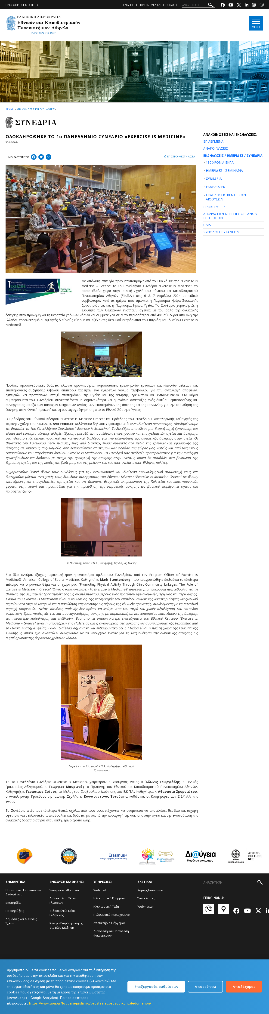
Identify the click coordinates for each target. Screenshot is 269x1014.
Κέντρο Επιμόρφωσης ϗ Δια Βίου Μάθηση (66, 925)
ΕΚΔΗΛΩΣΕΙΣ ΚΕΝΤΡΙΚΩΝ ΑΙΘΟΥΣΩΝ (226, 197)
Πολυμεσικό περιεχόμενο (111, 915)
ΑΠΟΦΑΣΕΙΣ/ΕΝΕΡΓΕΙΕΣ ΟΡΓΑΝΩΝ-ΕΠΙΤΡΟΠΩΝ (230, 216)
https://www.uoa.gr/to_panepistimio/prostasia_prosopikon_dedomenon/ (90, 1003)
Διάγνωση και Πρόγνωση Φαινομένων (111, 933)
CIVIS (207, 225)
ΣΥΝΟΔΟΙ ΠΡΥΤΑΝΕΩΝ (221, 232)
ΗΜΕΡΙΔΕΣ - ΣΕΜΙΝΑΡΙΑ (224, 170)
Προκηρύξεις (15, 911)
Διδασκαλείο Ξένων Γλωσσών (63, 900)
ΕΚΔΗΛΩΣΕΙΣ (216, 186)
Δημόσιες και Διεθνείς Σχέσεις (21, 921)
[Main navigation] (255, 23)
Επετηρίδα (13, 902)
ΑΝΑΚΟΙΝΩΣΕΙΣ (215, 148)
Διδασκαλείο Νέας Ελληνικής (62, 913)
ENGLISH (128, 5)
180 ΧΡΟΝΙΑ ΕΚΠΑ (220, 162)
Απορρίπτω (205, 986)
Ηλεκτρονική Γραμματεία (111, 898)
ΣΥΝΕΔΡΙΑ (214, 178)
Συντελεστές (146, 898)
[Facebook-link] (223, 5)
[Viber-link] (262, 5)
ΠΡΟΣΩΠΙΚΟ (14, 5)
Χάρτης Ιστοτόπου (150, 890)
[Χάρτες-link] (223, 911)
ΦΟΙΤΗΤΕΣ (32, 5)
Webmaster (145, 906)
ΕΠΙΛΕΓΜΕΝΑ (213, 141)
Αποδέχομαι (244, 986)
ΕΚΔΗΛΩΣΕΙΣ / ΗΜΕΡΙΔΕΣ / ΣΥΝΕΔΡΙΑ (233, 155)
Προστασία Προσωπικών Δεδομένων (23, 892)
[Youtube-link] (231, 5)
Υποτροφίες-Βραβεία (64, 890)
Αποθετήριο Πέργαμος (109, 923)
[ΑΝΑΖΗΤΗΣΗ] (198, 5)
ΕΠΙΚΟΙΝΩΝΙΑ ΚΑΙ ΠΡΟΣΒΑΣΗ (158, 5)
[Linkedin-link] (246, 5)
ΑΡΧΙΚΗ (10, 109)
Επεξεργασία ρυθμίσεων (156, 986)
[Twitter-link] (239, 5)
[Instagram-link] (254, 5)
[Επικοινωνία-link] (208, 911)
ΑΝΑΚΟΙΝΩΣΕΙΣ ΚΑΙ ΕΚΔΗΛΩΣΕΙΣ (35, 109)
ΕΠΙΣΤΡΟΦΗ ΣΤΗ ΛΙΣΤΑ (179, 156)
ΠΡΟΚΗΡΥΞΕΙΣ (214, 207)
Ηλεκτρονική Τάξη (106, 906)
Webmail (99, 890)
